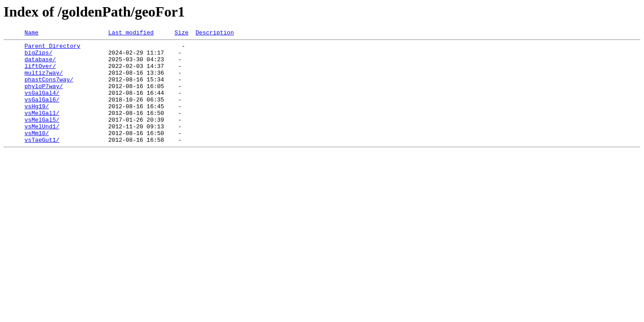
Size (181, 34)
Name (31, 34)
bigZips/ (38, 56)
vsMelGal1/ (42, 129)
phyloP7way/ (44, 97)
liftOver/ (40, 72)
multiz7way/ (44, 80)
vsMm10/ (37, 153)
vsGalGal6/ (42, 113)
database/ (40, 64)
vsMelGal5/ (42, 137)
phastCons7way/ (49, 89)
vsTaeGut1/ (42, 161)
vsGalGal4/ (42, 105)
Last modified (130, 34)
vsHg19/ (37, 121)
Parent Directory (52, 48)
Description (214, 34)
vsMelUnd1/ (42, 145)
